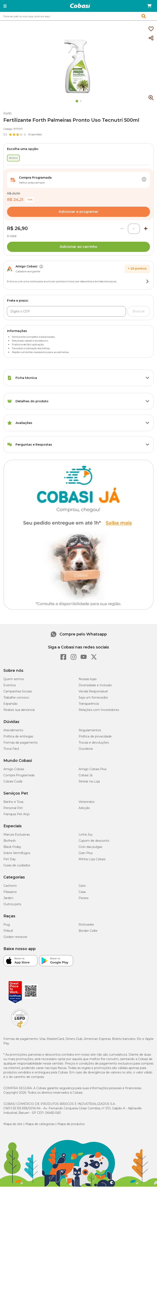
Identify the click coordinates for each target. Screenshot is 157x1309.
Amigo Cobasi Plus (92, 769)
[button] (5, 5)
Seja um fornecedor (93, 697)
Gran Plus (86, 853)
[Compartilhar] (151, 38)
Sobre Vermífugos (16, 853)
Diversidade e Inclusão (95, 685)
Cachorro (10, 886)
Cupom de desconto (94, 841)
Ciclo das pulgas (90, 847)
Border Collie (88, 931)
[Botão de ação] (144, 180)
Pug (6, 924)
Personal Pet (13, 808)
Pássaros (10, 892)
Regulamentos (90, 730)
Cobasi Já (85, 775)
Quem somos (13, 679)
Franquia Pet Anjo (16, 814)
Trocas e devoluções (94, 742)
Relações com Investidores (99, 710)
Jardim (8, 898)
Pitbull (8, 931)
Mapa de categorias (40, 1124)
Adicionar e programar (78, 212)
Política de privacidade (95, 736)
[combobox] (78, 16)
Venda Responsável (93, 691)
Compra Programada (18, 775)
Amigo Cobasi (13, 769)
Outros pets (12, 904)
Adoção (84, 808)
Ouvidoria (86, 749)
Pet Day (9, 859)
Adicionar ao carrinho (78, 247)
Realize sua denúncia (19, 710)
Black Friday (12, 847)
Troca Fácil (11, 749)
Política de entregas (18, 736)
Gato (82, 886)
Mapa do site (13, 1124)
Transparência (89, 704)
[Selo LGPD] (19, 1028)
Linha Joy (86, 834)
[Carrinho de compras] (149, 5)
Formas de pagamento (20, 742)
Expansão (10, 704)
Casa (82, 892)
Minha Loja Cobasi (92, 859)
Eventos (9, 685)
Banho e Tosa (13, 802)
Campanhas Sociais (17, 691)
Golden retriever (15, 937)
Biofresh (9, 841)
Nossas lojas (87, 679)
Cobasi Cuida (12, 781)
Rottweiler (86, 924)
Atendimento (13, 730)
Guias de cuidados (16, 865)
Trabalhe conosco (16, 697)
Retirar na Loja (89, 781)
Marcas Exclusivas (16, 834)
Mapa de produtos (71, 1124)
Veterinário (87, 802)
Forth (7, 113)
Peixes (83, 898)
